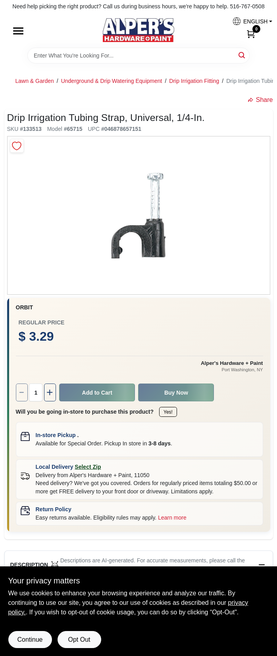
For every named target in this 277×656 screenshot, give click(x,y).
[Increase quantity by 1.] (50, 392)
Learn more (172, 517)
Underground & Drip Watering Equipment (111, 81)
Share (260, 99)
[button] (249, 21)
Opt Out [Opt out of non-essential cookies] (79, 639)
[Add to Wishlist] (17, 146)
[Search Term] (138, 55)
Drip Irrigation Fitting (194, 81)
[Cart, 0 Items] (251, 34)
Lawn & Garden (34, 81)
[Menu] (18, 31)
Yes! (168, 412)
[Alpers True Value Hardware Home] (138, 30)
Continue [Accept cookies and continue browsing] (29, 639)
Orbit (24, 307)
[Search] (242, 54)
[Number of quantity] (35, 392)
